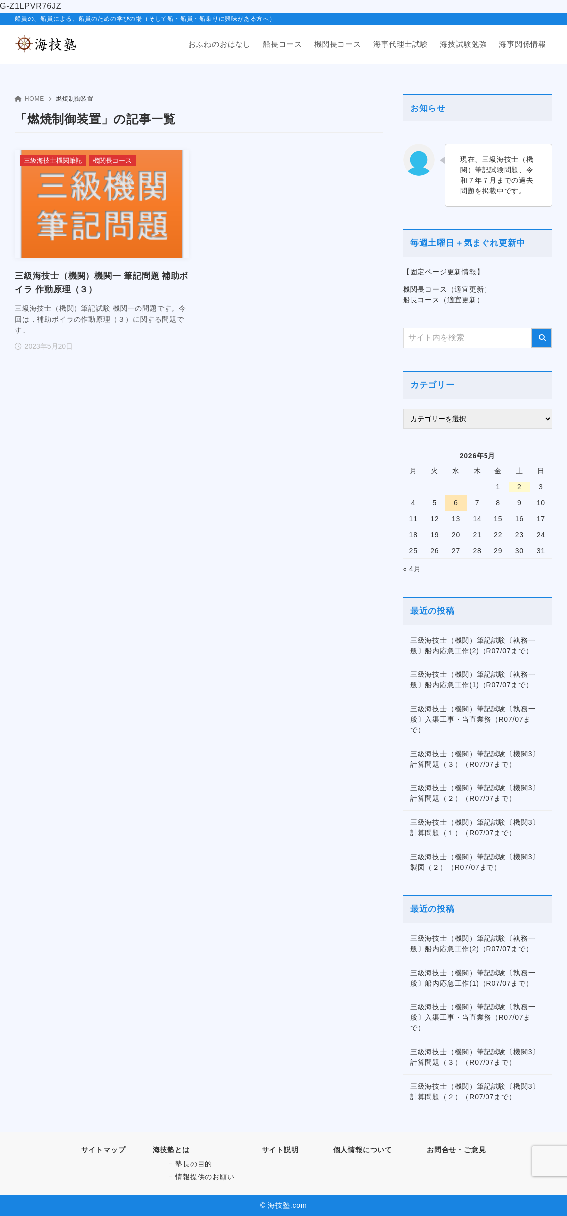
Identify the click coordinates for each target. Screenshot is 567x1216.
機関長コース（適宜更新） (447, 289)
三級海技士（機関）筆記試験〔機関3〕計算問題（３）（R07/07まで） (475, 759)
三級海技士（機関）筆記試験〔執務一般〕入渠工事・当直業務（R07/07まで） (473, 719)
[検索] (541, 338)
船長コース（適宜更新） (443, 300)
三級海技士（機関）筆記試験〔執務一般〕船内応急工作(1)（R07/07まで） (473, 679)
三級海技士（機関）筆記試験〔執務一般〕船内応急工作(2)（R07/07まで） (473, 645)
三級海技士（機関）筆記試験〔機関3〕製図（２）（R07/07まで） (475, 862)
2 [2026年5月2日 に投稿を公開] (519, 487)
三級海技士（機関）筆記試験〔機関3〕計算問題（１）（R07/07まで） (475, 827)
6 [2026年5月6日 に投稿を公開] (456, 503)
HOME (29, 98)
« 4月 (412, 569)
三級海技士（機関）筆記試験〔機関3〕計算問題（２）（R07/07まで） (475, 793)
